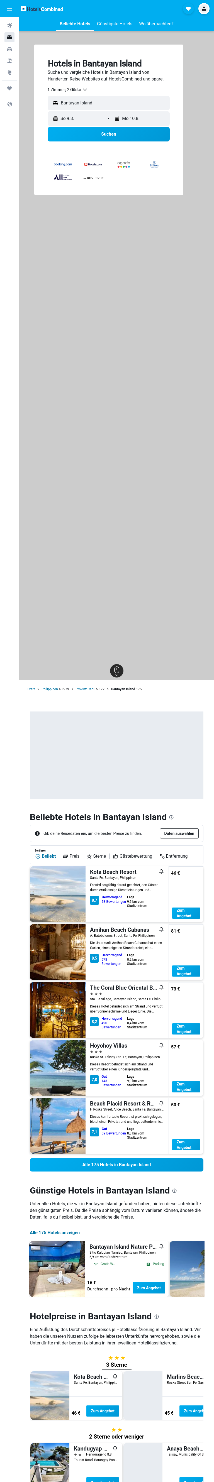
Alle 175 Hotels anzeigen (55, 1232)
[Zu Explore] (9, 72)
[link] (116, 1165)
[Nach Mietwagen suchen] (9, 49)
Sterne (96, 856)
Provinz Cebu (85, 689)
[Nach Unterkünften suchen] (9, 37)
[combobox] (68, 89)
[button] (9, 9)
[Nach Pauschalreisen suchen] (9, 60)
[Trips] (9, 88)
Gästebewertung (132, 856)
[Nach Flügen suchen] (9, 25)
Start (31, 689)
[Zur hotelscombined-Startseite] (42, 8)
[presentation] (171, 817)
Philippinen (50, 689)
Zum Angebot (184, 913)
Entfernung (173, 856)
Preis (71, 856)
